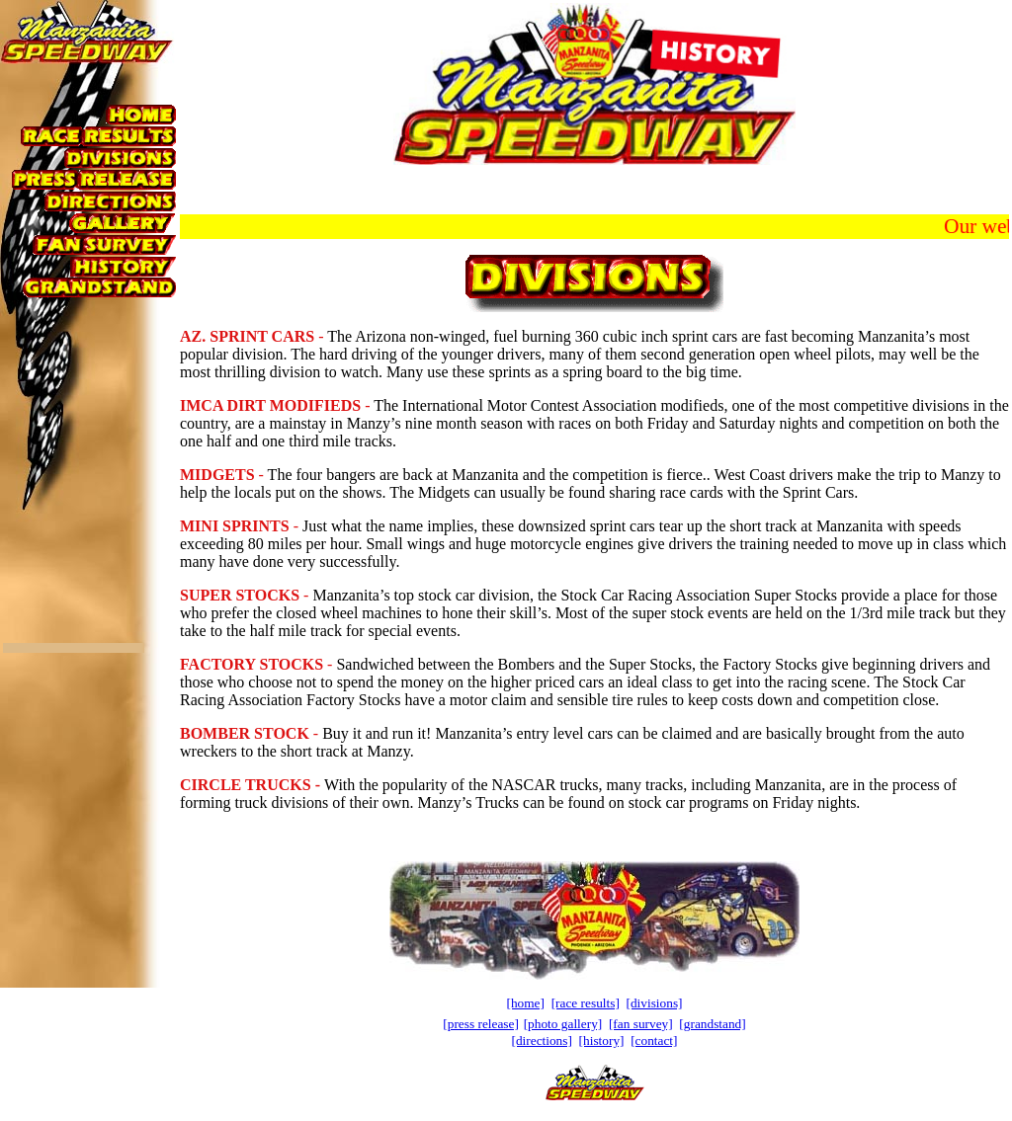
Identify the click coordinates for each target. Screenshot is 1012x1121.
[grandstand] (712, 1023)
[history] (602, 1040)
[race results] (585, 1003)
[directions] (541, 1040)
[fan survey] (641, 1023)
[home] (525, 1003)
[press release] (481, 1023)
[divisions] (655, 1003)
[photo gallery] (563, 1023)
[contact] (654, 1040)
